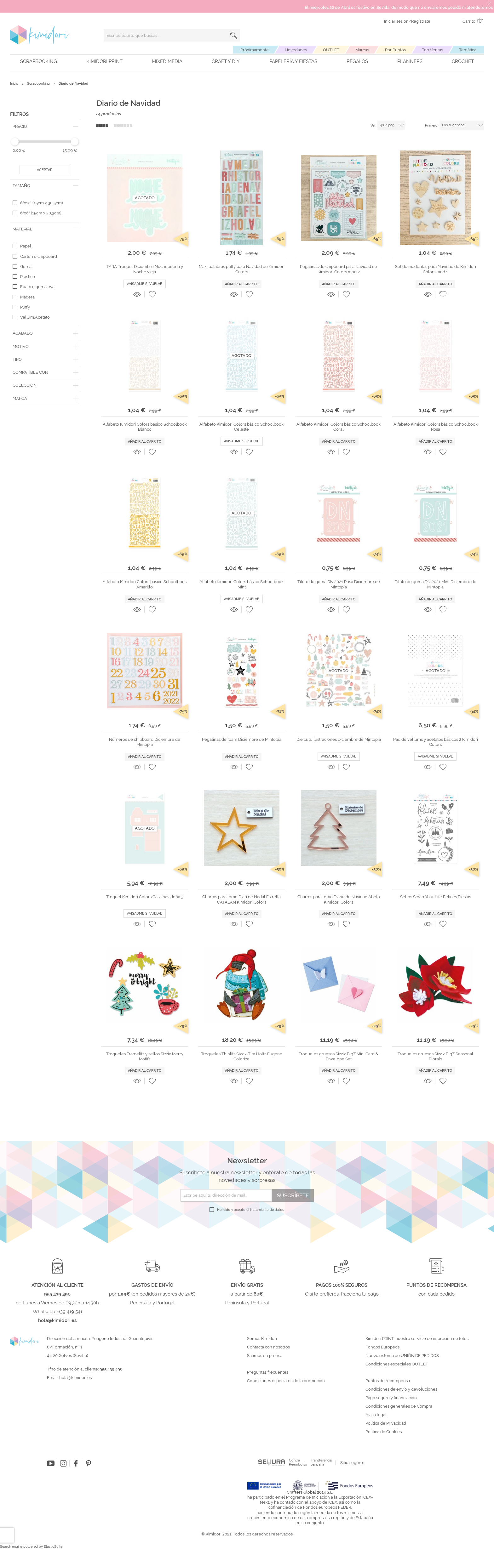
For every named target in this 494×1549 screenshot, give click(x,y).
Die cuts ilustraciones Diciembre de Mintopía (338, 739)
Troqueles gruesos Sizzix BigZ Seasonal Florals (435, 1056)
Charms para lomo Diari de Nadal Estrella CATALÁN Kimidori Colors (241, 899)
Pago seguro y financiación (391, 1398)
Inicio (14, 84)
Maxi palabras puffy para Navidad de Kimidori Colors (241, 269)
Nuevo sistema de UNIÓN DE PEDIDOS (402, 1355)
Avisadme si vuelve (144, 284)
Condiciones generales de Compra (398, 1406)
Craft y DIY (226, 61)
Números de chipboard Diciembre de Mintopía (144, 742)
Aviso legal (376, 1415)
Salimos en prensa (264, 1355)
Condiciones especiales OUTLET (396, 1364)
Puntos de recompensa (387, 1381)
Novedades (296, 50)
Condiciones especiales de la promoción (286, 1381)
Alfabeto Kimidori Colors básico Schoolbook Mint (241, 584)
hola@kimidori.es (75, 1377)
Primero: (431, 125)
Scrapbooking (38, 61)
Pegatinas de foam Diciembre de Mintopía (241, 739)
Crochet (463, 61)
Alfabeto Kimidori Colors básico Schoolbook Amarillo (145, 584)
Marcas (362, 50)
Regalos (357, 61)
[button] (152, 294)
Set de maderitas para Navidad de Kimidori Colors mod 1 (435, 269)
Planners (409, 61)
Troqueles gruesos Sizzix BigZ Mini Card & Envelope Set (338, 1056)
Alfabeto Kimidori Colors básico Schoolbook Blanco (145, 427)
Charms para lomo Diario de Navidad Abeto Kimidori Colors (338, 899)
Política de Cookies (383, 1432)
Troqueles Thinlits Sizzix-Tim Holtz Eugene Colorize (241, 1056)
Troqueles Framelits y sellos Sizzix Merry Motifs (144, 1056)
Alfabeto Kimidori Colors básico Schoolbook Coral (338, 427)
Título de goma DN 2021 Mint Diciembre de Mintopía (435, 584)
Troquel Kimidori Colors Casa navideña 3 (144, 896)
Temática (467, 50)
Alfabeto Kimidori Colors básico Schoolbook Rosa (435, 427)
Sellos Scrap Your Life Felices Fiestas (435, 896)
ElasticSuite (53, 1547)
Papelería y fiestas (293, 61)
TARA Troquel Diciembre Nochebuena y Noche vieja (144, 269)
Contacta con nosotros (268, 1347)
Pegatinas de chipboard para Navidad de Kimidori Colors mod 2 (338, 269)
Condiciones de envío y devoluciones (401, 1389)
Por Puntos (395, 50)
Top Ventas (432, 50)
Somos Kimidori (262, 1338)
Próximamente (254, 50)
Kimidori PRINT (104, 61)
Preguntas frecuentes (267, 1372)
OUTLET (331, 50)
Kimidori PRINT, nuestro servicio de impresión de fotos (416, 1338)
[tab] (44, 126)
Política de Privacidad (385, 1423)
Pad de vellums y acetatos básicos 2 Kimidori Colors (435, 742)
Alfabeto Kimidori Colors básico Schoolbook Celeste (241, 427)
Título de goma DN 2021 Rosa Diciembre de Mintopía (338, 584)
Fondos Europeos (382, 1347)
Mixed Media (167, 61)
